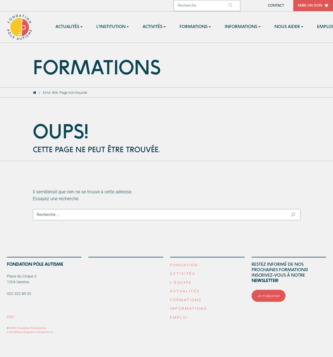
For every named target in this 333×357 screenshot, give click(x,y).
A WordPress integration (21, 332)
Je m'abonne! (268, 295)
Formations (186, 300)
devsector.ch (45, 332)
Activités (183, 273)
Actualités (185, 291)
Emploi (179, 317)
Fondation (184, 265)
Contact (276, 5)
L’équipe (181, 282)
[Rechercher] (233, 5)
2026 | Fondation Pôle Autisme (28, 328)
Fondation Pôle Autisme (20, 27)
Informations (188, 308)
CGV (11, 316)
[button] (69, 27)
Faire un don (310, 5)
